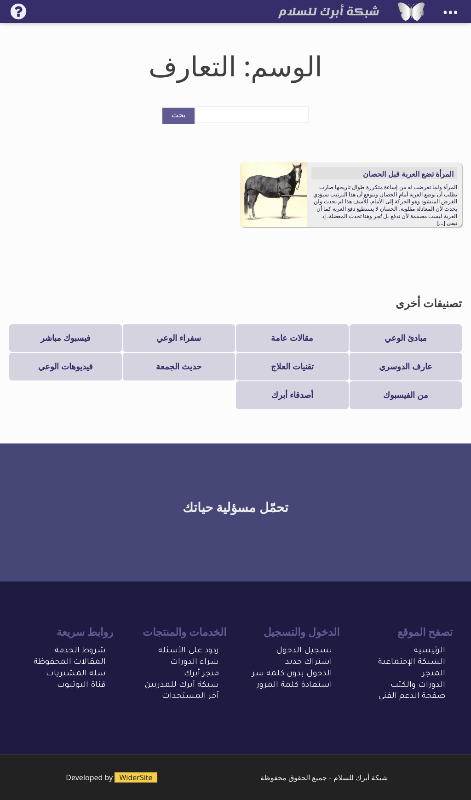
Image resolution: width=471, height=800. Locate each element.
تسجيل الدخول (304, 651)
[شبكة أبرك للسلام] (411, 11)
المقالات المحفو (75, 662)
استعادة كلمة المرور (294, 685)
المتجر (433, 674)
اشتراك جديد (308, 662)
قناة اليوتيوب (81, 685)
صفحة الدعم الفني (411, 696)
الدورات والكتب (418, 685)
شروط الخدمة (80, 651)
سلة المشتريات (76, 674)
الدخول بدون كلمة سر (292, 674)
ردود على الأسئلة (188, 651)
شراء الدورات (194, 662)
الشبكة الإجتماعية (411, 662)
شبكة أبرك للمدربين (181, 685)
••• (450, 12)
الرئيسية (429, 651)
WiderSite (135, 777)
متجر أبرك (201, 674)
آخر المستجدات (190, 696)
